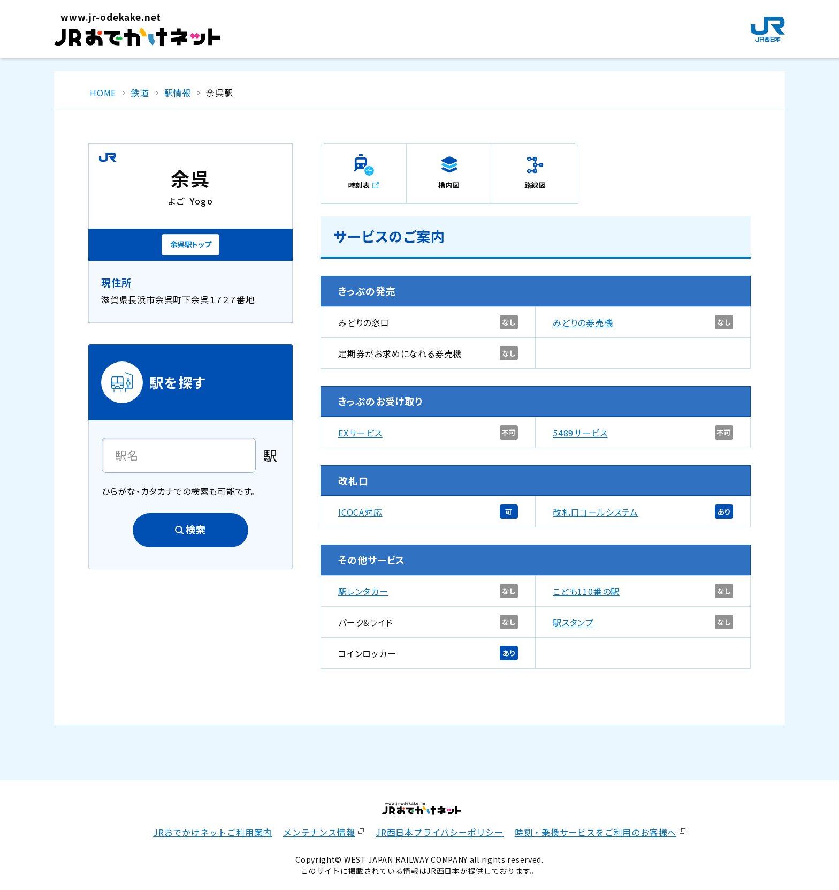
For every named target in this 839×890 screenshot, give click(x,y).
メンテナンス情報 (319, 832)
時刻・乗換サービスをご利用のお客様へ (595, 832)
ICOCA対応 (360, 512)
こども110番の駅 (586, 591)
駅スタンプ (573, 622)
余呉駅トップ (190, 244)
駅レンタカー (363, 591)
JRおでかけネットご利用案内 (212, 832)
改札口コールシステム (595, 512)
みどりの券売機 (583, 322)
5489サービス (580, 432)
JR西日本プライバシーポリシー (440, 832)
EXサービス (360, 432)
